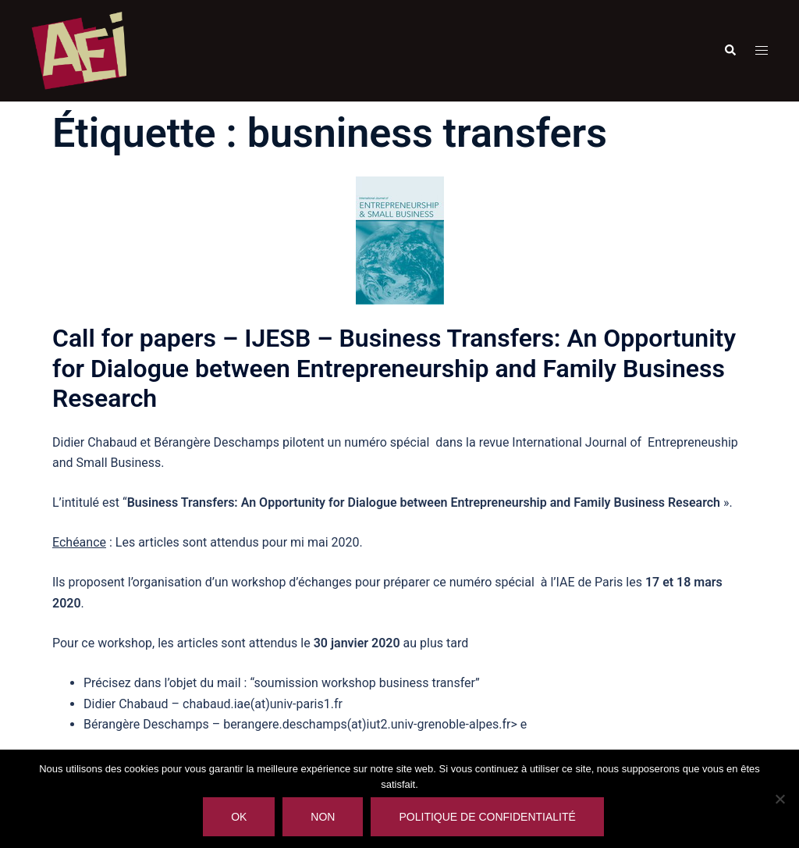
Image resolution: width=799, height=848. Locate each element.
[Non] (779, 799)
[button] (729, 51)
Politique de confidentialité (487, 817)
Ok (239, 817)
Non (323, 817)
